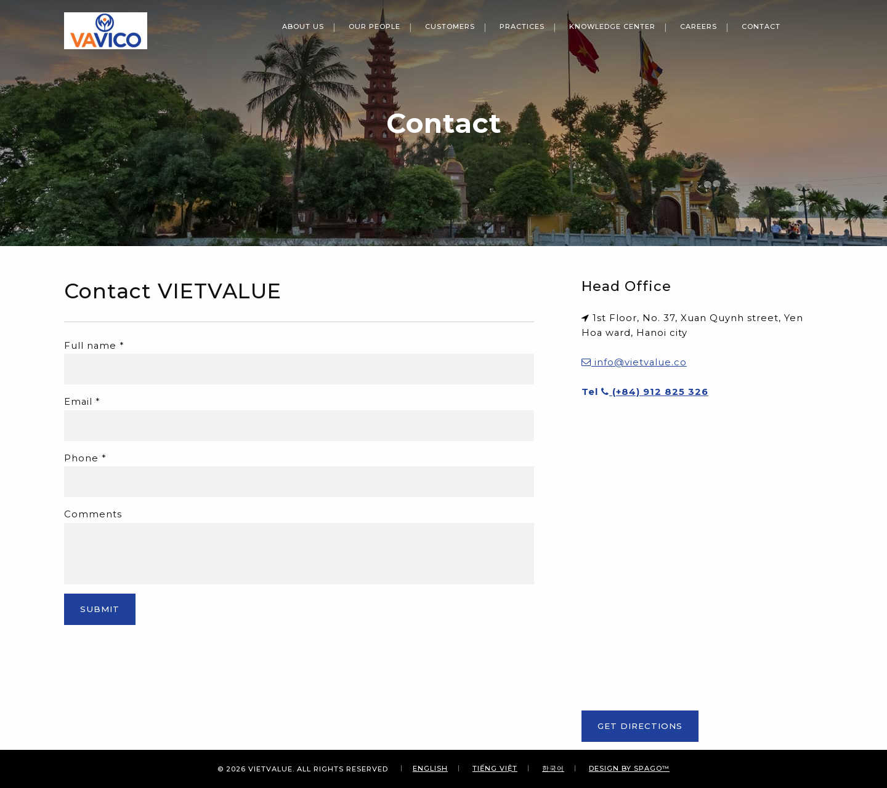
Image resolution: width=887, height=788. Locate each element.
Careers (698, 26)
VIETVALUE (270, 769)
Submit (99, 609)
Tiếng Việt (494, 768)
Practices (522, 26)
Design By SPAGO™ (629, 768)
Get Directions (639, 726)
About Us (303, 26)
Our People (374, 26)
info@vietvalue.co (634, 362)
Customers (450, 26)
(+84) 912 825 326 (654, 391)
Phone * (85, 458)
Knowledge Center (612, 26)
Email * (82, 401)
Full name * (94, 345)
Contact (761, 26)
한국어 (553, 768)
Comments (93, 514)
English (430, 768)
